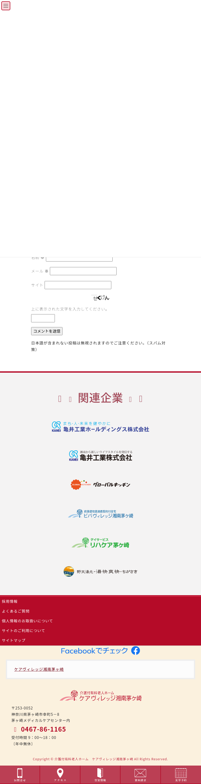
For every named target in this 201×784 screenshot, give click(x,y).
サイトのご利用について (23, 630)
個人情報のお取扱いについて (27, 620)
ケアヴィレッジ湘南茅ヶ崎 (39, 669)
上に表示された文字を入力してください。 (70, 309)
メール (40, 271)
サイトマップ (14, 640)
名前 (38, 257)
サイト (37, 285)
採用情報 (10, 601)
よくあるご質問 (16, 611)
